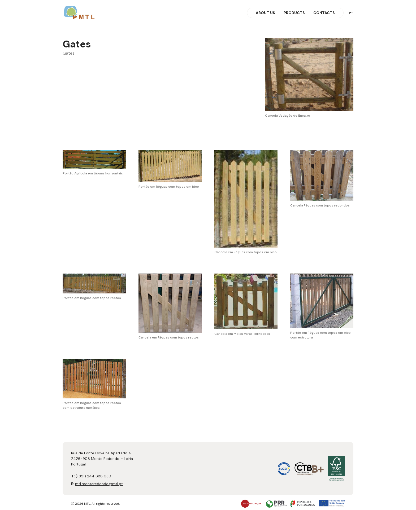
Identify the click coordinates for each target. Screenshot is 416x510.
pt (351, 13)
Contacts (324, 12)
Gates (69, 53)
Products (294, 12)
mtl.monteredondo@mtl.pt (99, 483)
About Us (265, 12)
